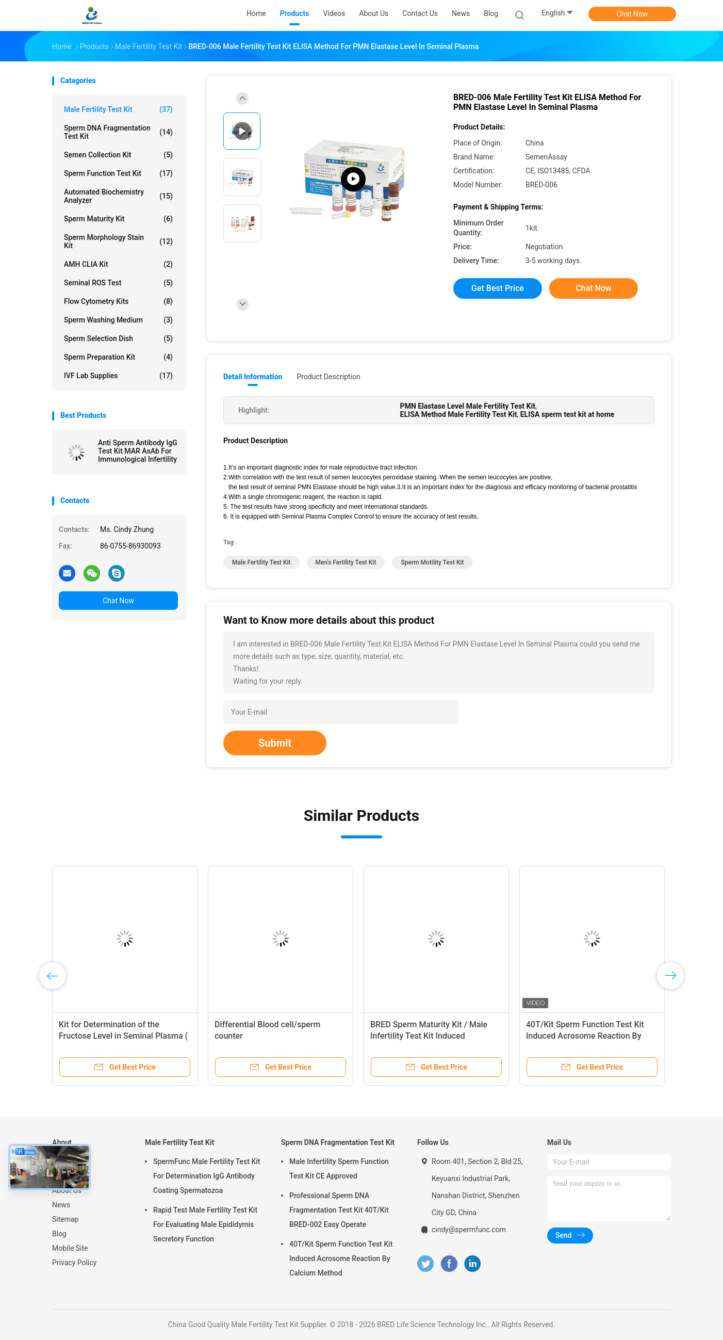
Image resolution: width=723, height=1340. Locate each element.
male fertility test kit (261, 562)
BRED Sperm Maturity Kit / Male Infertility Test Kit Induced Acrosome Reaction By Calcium (428, 1036)
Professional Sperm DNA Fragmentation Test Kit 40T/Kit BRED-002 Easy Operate (339, 1210)
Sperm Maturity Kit (118, 219)
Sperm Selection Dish (118, 338)
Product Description (328, 377)
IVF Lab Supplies (118, 375)
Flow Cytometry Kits (118, 301)
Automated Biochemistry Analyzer (118, 196)
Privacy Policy (74, 1262)
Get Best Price (497, 288)
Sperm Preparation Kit (118, 357)
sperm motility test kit (432, 562)
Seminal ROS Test (118, 283)
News (61, 1205)
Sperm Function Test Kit (118, 173)
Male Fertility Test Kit (118, 109)
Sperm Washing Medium (118, 320)
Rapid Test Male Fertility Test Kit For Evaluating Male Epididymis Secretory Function (205, 1224)
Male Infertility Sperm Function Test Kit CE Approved (339, 1168)
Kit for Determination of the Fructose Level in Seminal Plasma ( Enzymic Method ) (123, 1036)
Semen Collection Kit (118, 155)
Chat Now (632, 14)
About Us (66, 1190)
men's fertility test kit (346, 562)
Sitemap (65, 1219)
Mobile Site (70, 1248)
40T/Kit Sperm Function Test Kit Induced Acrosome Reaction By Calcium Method (585, 1036)
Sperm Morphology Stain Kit (118, 241)
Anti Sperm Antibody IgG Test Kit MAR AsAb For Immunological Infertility (137, 451)
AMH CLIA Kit (118, 264)
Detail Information (252, 377)
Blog (59, 1234)
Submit (274, 743)
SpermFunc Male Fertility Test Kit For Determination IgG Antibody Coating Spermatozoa (206, 1175)
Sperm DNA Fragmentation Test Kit (118, 132)
